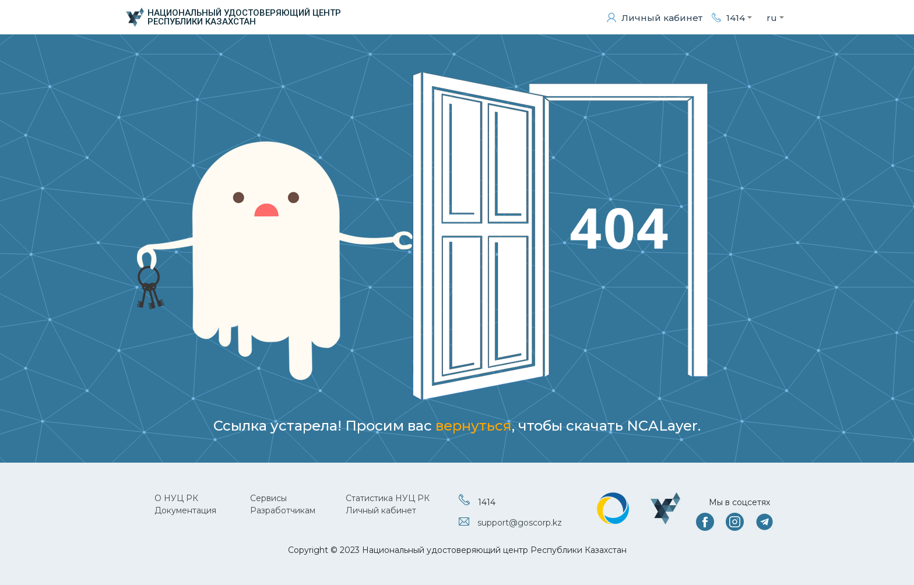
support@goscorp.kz (519, 522)
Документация (185, 510)
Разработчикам (282, 510)
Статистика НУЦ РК (388, 498)
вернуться (473, 425)
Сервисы (268, 498)
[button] (732, 17)
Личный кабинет (381, 510)
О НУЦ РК (176, 498)
